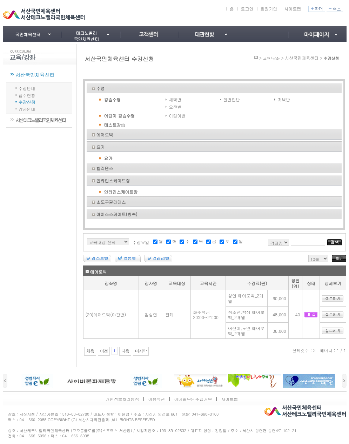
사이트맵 (292, 9)
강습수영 (112, 99)
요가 (100, 147)
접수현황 (27, 94)
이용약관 (156, 399)
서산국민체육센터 (35, 74)
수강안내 (27, 87)
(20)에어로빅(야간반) (106, 314)
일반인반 (231, 99)
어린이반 (177, 116)
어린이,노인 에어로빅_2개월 (246, 331)
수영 (100, 88)
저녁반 (284, 99)
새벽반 (175, 99)
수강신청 (27, 101)
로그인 (247, 9)
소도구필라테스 (111, 202)
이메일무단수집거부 (193, 399)
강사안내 (27, 108)
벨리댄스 (104, 168)
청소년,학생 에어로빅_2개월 (246, 315)
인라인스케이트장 (113, 180)
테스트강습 (114, 125)
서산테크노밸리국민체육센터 (40, 119)
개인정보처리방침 (122, 399)
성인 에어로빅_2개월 (245, 298)
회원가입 (269, 9)
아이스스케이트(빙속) (116, 214)
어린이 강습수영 (119, 116)
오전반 (175, 107)
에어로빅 (104, 134)
